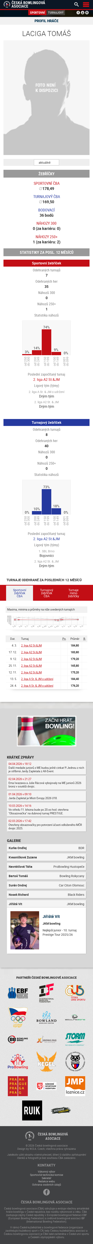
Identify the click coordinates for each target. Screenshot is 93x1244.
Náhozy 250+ (47, 236)
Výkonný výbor (46, 1171)
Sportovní (37, 12)
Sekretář (46, 1178)
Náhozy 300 (46, 223)
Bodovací (46, 210)
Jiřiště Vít (51, 916)
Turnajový (56, 12)
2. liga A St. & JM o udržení (37, 679)
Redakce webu (46, 1181)
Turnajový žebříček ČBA (46, 593)
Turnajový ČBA (46, 196)
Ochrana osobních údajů (46, 1184)
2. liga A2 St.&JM (46, 379)
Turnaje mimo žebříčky (73, 593)
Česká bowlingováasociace (53, 1136)
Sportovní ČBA (47, 183)
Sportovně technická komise (46, 1174)
